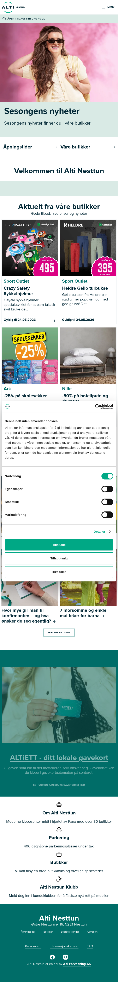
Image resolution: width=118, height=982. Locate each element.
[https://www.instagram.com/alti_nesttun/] (65, 959)
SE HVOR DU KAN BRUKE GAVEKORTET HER (59, 785)
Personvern (33, 946)
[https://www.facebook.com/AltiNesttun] (52, 959)
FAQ (90, 946)
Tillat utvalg (58, 558)
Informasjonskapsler (64, 946)
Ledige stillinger (70, 932)
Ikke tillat (59, 572)
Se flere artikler (59, 632)
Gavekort (92, 932)
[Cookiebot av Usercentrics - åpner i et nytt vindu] (95, 406)
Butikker (48, 932)
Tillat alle (59, 545)
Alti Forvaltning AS (77, 963)
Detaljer (99, 531)
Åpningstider (28, 932)
